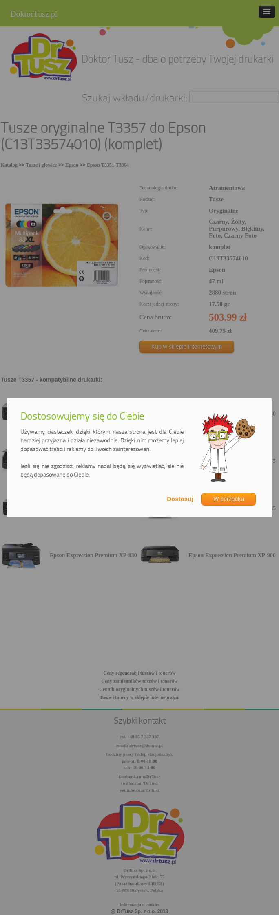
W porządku (228, 499)
